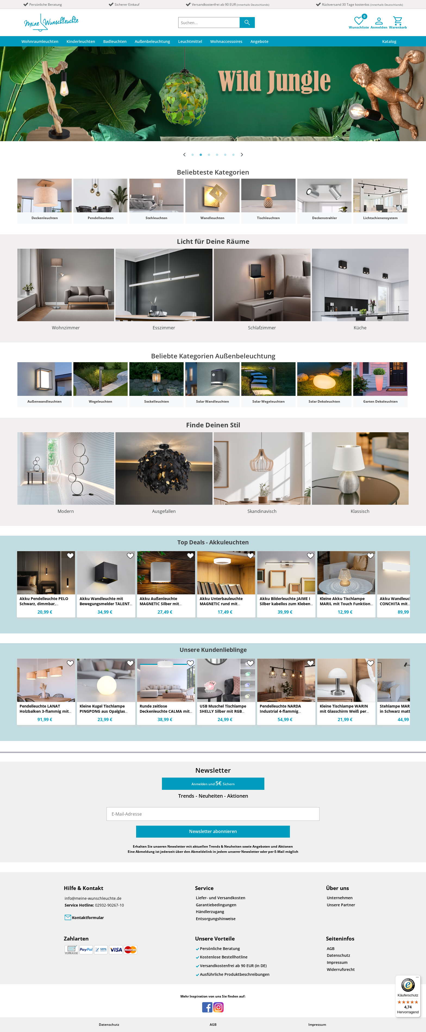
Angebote (259, 41)
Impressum (337, 962)
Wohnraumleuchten (39, 41)
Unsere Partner (341, 904)
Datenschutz (338, 955)
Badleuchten (115, 41)
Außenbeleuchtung (152, 41)
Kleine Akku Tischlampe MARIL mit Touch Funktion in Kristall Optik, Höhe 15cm (346, 603)
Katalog (389, 41)
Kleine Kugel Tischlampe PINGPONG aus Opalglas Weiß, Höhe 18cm (102, 711)
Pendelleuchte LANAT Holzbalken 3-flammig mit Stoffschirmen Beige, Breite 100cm (45, 713)
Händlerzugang (210, 911)
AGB (330, 948)
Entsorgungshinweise (216, 918)
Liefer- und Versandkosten (220, 897)
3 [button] (209, 155)
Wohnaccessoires (226, 41)
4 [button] (217, 155)
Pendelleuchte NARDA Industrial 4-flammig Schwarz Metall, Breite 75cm (286, 711)
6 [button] (233, 155)
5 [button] (225, 155)
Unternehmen (340, 897)
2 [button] (200, 155)
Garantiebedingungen (216, 904)
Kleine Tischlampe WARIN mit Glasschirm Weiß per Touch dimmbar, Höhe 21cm (344, 713)
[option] (213, 93)
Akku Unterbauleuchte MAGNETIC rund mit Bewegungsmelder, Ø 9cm (224, 603)
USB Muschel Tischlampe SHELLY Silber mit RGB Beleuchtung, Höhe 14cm (223, 711)
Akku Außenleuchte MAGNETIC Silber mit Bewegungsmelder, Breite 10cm (163, 606)
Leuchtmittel (190, 41)
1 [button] (192, 155)
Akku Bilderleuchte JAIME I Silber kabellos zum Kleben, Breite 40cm (285, 603)
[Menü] (417, 978)
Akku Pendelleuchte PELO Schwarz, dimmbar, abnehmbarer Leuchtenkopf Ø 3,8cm (46, 606)
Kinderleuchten (81, 41)
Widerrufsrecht (341, 969)
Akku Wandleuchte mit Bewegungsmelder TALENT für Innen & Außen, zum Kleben (105, 606)
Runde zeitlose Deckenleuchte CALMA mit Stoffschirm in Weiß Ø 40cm (166, 711)
